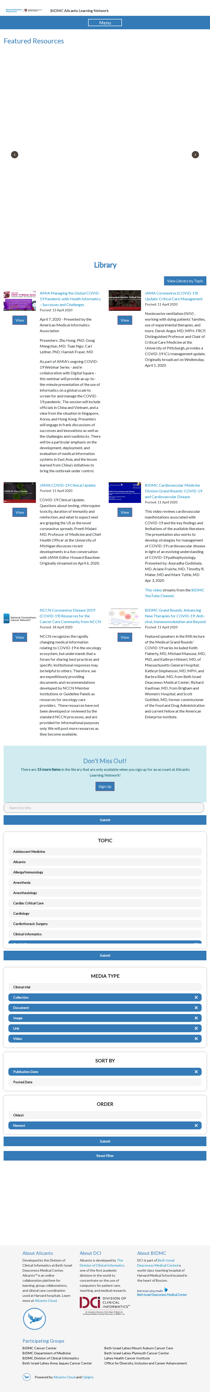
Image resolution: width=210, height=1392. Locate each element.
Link (16, 1028)
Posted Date (22, 1082)
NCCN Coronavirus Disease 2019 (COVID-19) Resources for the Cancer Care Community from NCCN (70, 616)
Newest (19, 1125)
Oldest (18, 1115)
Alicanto (19, 862)
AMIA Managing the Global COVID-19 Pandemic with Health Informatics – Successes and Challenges (70, 299)
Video (17, 1039)
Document (21, 1008)
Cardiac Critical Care (28, 903)
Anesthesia (21, 882)
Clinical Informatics (27, 934)
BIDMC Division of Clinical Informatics (51, 1358)
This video (154, 590)
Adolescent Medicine (29, 851)
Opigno (88, 1377)
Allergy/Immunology (28, 872)
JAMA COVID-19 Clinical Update (68, 485)
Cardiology (21, 913)
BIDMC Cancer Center (40, 1348)
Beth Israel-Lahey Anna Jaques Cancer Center (57, 1363)
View (20, 320)
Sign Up (105, 786)
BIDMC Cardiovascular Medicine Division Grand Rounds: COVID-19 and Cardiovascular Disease (173, 491)
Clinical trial (21, 987)
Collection (20, 997)
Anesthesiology (25, 893)
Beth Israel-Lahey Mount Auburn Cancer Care (138, 1348)
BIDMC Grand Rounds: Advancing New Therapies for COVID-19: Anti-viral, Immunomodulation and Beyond (175, 616)
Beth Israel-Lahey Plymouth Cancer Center (136, 1353)
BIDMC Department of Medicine (47, 1353)
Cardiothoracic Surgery (30, 924)
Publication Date (25, 1072)
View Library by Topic (185, 280)
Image (18, 1018)
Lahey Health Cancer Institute (127, 1358)
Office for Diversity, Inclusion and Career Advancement (145, 1363)
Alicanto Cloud (46, 1300)
